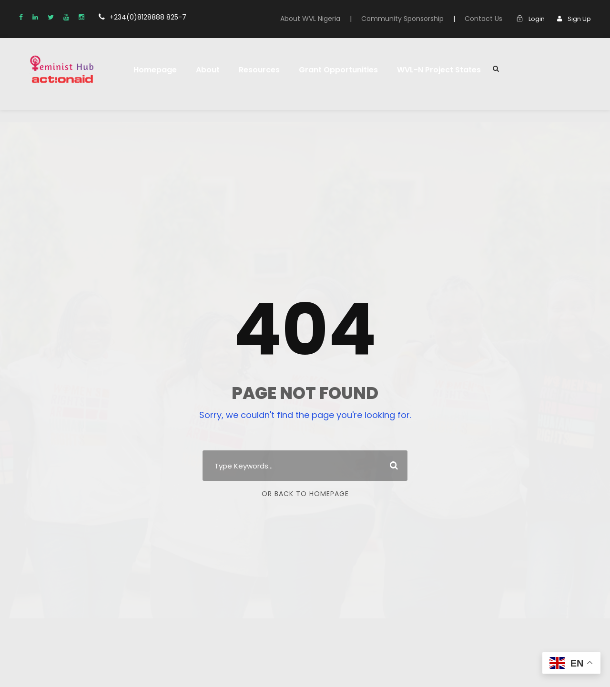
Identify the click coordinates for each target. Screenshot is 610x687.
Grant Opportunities (327, 70)
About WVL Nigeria (329, 18)
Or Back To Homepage (305, 494)
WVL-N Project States (421, 70)
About (203, 70)
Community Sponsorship (414, 18)
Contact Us (488, 18)
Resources (252, 70)
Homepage (153, 70)
